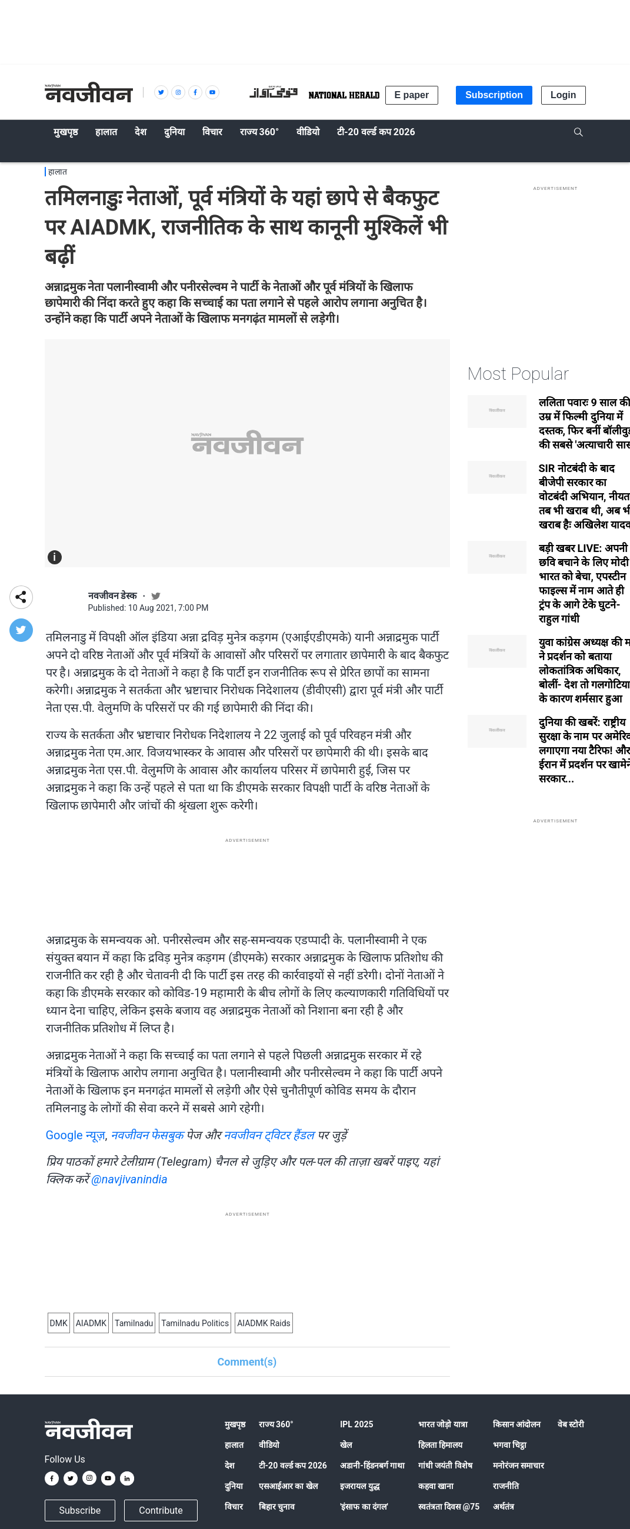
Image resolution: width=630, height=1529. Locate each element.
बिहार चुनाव (277, 1506)
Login (563, 95)
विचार (234, 1506)
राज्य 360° (276, 1424)
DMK (59, 1323)
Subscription (494, 95)
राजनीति (506, 1486)
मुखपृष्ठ (235, 1424)
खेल (346, 1445)
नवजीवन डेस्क (112, 595)
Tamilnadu (134, 1323)
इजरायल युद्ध (359, 1486)
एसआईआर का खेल (288, 1486)
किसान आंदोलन (517, 1424)
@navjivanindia (129, 1179)
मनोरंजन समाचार (518, 1465)
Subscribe (80, 1510)
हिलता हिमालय (440, 1445)
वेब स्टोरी (571, 1424)
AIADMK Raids (264, 1323)
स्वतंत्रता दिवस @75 (449, 1506)
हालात (57, 171)
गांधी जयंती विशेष (445, 1465)
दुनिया (234, 1486)
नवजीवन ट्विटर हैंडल (269, 1135)
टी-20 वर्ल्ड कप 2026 (293, 1465)
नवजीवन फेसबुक (147, 1135)
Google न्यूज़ (75, 1135)
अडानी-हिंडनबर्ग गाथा (372, 1465)
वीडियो (269, 1445)
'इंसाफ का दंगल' (364, 1506)
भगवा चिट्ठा (509, 1445)
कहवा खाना (436, 1486)
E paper (412, 95)
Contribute (160, 1510)
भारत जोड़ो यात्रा (443, 1424)
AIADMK (91, 1323)
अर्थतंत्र (503, 1506)
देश (230, 1465)
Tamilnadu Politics (195, 1323)
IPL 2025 (356, 1424)
